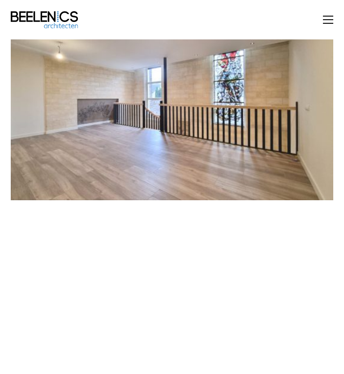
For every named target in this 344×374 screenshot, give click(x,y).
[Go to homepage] (44, 19)
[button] (328, 19)
